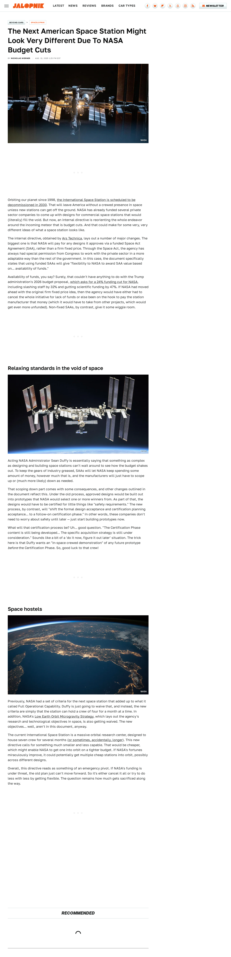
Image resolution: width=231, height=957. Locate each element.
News (73, 5)
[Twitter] (170, 5)
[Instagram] (185, 5)
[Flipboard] (162, 5)
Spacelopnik (38, 22)
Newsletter (213, 6)
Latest (58, 5)
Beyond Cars (16, 22)
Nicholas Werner (20, 58)
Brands (107, 5)
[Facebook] (147, 5)
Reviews (89, 5)
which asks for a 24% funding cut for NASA (104, 282)
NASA (144, 140)
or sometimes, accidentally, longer (96, 740)
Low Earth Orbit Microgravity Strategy (64, 716)
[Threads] (177, 5)
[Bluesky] (155, 5)
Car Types (127, 5)
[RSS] (193, 5)
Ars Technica (72, 238)
